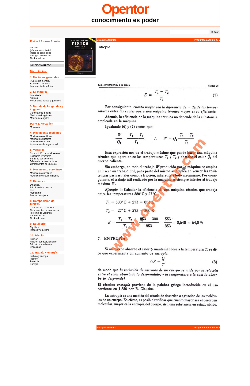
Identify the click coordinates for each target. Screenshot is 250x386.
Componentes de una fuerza (44, 210)
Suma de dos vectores (41, 158)
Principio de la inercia (41, 187)
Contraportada (37, 58)
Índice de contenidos (40, 53)
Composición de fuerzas (42, 207)
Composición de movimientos (45, 153)
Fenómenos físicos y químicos (45, 100)
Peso (32, 190)
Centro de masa (38, 218)
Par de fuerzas (37, 215)
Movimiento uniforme (40, 139)
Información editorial (40, 50)
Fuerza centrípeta (39, 195)
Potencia (34, 261)
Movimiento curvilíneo (41, 173)
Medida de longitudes (41, 115)
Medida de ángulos (39, 118)
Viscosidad (35, 247)
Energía (34, 264)
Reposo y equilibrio (39, 230)
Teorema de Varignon (41, 213)
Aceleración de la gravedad (44, 144)
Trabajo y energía (39, 256)
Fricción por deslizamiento (43, 241)
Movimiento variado (40, 141)
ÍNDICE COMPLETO (40, 65)
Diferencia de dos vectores (43, 161)
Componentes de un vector (43, 164)
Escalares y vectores (40, 156)
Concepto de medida (40, 112)
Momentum (35, 192)
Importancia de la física (41, 86)
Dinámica (35, 185)
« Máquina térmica (106, 40)
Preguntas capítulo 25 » (207, 40)
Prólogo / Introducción (41, 55)
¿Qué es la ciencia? (40, 81)
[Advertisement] (80, 137)
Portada (34, 47)
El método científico (40, 83)
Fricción (34, 239)
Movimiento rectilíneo (40, 136)
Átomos (34, 98)
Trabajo (34, 258)
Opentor (125, 8)
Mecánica (35, 127)
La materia (35, 95)
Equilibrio (34, 227)
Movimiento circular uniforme (44, 175)
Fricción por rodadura (41, 244)
